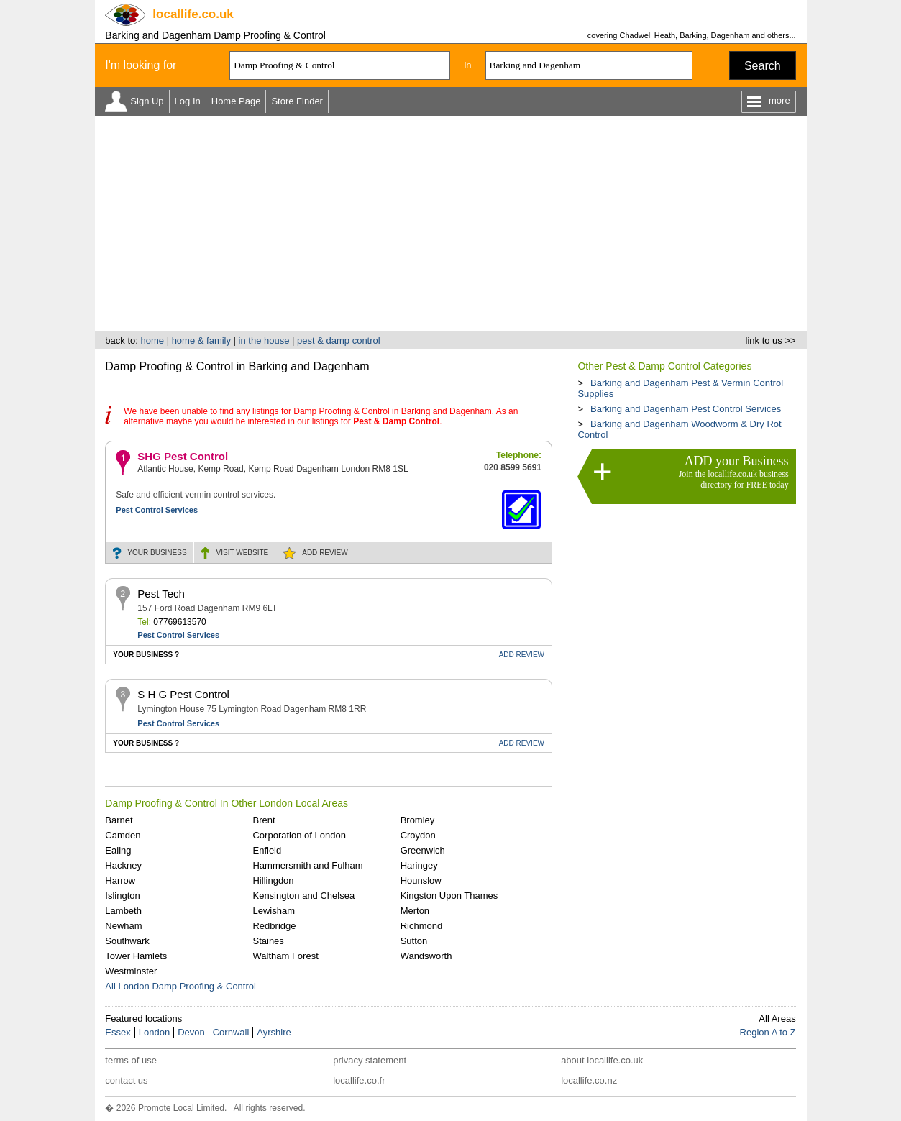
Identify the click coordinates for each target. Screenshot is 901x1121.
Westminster (131, 971)
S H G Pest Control (183, 694)
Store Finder (297, 101)
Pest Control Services (157, 509)
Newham (123, 925)
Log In (188, 101)
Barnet (118, 820)
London (154, 1032)
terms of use (131, 1060)
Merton (415, 910)
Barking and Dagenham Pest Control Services (685, 408)
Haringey (419, 865)
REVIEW (324, 553)
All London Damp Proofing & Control (180, 986)
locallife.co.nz (589, 1080)
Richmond (422, 925)
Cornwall (231, 1032)
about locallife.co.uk (602, 1060)
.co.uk (192, 14)
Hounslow (421, 880)
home (152, 340)
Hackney (123, 865)
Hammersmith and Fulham (307, 865)
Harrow (120, 880)
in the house (264, 340)
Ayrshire (274, 1032)
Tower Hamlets (136, 956)
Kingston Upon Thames (449, 895)
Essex (117, 1032)
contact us (126, 1080)
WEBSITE (242, 553)
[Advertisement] (451, 223)
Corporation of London (298, 835)
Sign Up (146, 101)
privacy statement (369, 1060)
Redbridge (274, 925)
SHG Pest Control (182, 456)
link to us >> (771, 340)
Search (762, 66)
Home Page (236, 101)
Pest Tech (161, 593)
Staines (267, 940)
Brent (263, 820)
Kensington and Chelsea (303, 895)
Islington (122, 895)
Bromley (418, 820)
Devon (191, 1032)
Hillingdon (272, 880)
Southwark (127, 940)
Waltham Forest (285, 956)
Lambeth (123, 910)
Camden (122, 835)
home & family (201, 340)
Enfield (266, 850)
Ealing (118, 850)
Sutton (414, 940)
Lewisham (273, 910)
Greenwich (423, 850)
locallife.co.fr (359, 1080)
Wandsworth (426, 956)
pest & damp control (338, 340)
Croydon (418, 835)
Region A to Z (768, 1032)
